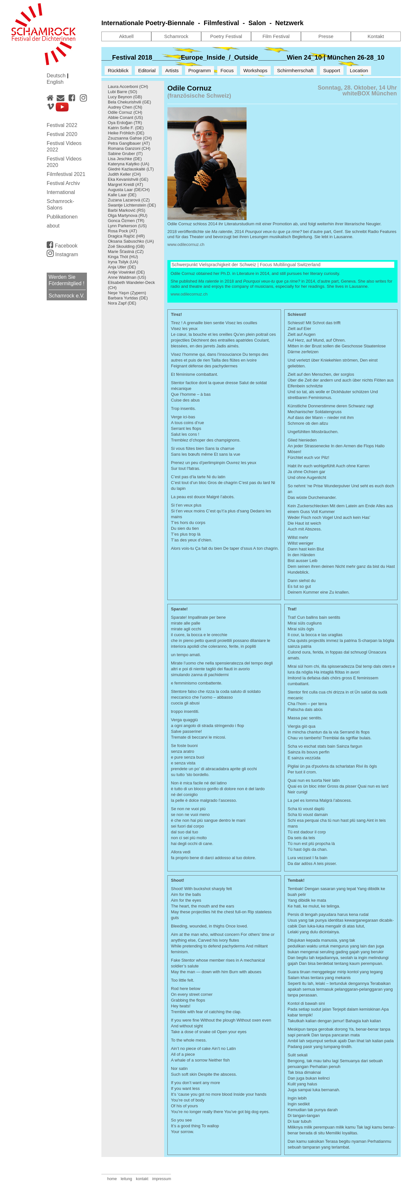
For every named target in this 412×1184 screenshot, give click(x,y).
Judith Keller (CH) (124, 174)
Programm (199, 70)
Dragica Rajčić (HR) (126, 236)
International (61, 192)
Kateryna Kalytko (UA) (128, 163)
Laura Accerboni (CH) (128, 86)
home (112, 1179)
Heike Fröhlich (121, 133)
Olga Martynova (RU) (127, 215)
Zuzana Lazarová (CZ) (129, 200)
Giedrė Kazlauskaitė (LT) (131, 169)
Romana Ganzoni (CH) (129, 148)
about (53, 225)
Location (359, 70)
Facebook (62, 244)
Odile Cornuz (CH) (125, 112)
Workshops (255, 70)
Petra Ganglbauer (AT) (129, 143)
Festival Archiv (63, 183)
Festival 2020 (62, 134)
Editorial (146, 70)
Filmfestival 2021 (66, 174)
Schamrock (176, 36)
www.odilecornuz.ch (185, 244)
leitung (126, 1179)
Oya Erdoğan (120, 122)
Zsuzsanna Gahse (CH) (130, 138)
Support (331, 70)
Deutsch (57, 75)
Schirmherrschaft (295, 70)
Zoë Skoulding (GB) (126, 246)
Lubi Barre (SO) (122, 91)
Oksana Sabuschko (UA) (131, 241)
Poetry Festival (226, 36)
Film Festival (275, 36)
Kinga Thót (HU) (123, 256)
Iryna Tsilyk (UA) (123, 261)
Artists (172, 70)
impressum (161, 1179)
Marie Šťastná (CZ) (126, 251)
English (55, 82)
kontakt (142, 1179)
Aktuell (126, 36)
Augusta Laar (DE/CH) (129, 189)
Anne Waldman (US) (127, 277)
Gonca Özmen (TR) (126, 220)
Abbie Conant (120, 117)
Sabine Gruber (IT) (125, 153)
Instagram (62, 254)
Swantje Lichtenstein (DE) (132, 205)
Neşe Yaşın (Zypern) (127, 292)
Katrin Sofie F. (121, 127)
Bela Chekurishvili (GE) (129, 102)
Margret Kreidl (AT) (125, 184)
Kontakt (376, 36)
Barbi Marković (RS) (126, 210)
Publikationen (62, 216)
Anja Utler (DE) (122, 267)
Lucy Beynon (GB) (125, 96)
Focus (227, 70)
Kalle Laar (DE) (122, 194)
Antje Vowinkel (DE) (126, 272)
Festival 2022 (62, 125)
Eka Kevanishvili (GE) (128, 179)
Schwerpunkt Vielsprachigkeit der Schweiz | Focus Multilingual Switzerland (246, 264)
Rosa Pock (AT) (122, 230)
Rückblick (118, 70)
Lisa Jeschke (120, 158)
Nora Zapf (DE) (122, 303)
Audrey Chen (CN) (125, 107)
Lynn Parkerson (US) (127, 225)
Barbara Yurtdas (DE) (128, 298)
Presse (325, 36)
